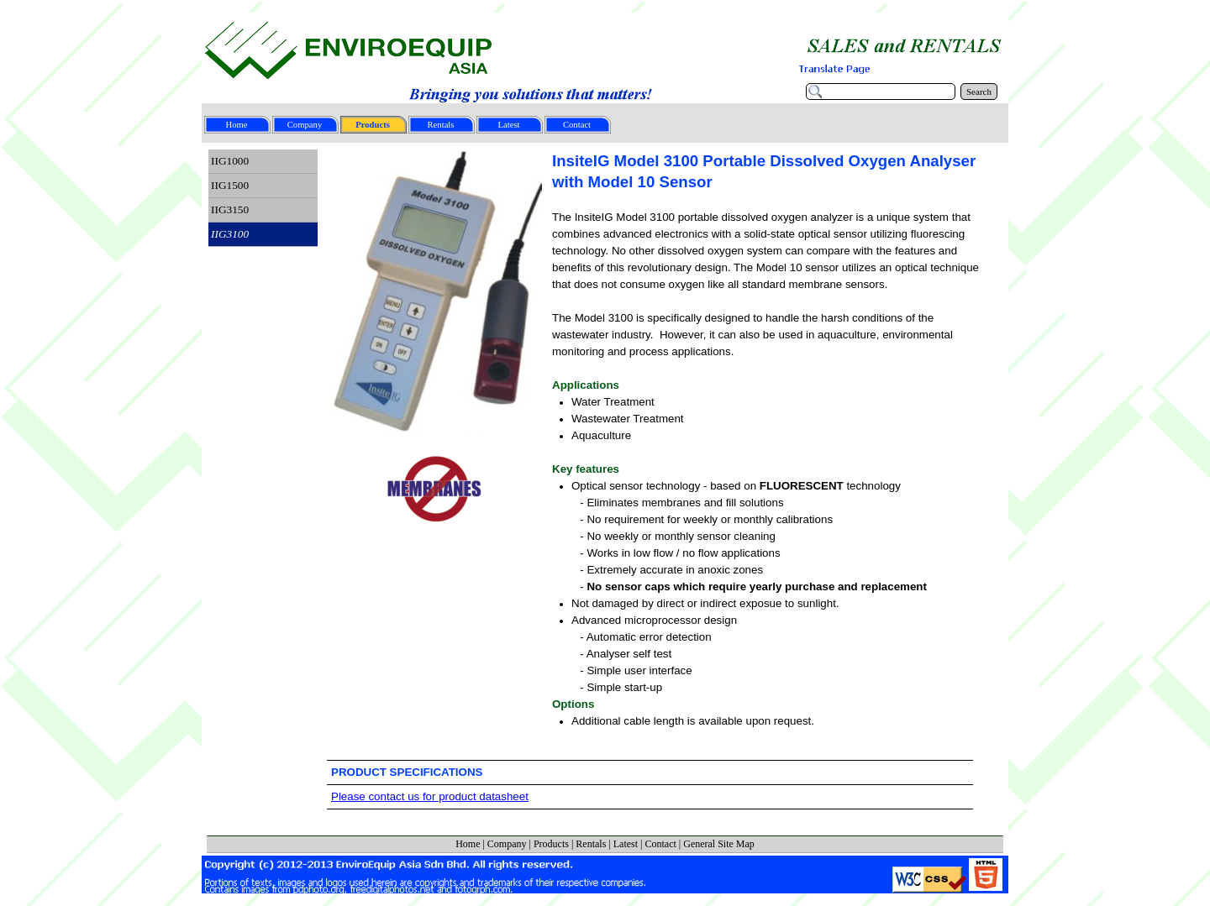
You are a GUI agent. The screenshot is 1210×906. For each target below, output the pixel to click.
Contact (660, 844)
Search (979, 91)
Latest (625, 844)
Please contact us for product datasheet (430, 796)
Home (467, 844)
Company (507, 844)
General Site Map (719, 844)
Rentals (591, 844)
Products (551, 844)
